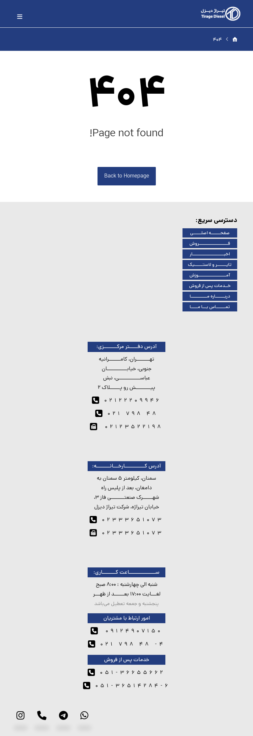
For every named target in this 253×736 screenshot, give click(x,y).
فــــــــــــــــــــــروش (209, 243)
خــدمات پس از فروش (210, 285)
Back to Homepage (126, 176)
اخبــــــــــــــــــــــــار (210, 254)
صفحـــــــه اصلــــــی (210, 233)
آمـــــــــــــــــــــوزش (209, 275)
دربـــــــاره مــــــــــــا (210, 296)
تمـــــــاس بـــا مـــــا (210, 307)
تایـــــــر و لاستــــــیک (210, 264)
